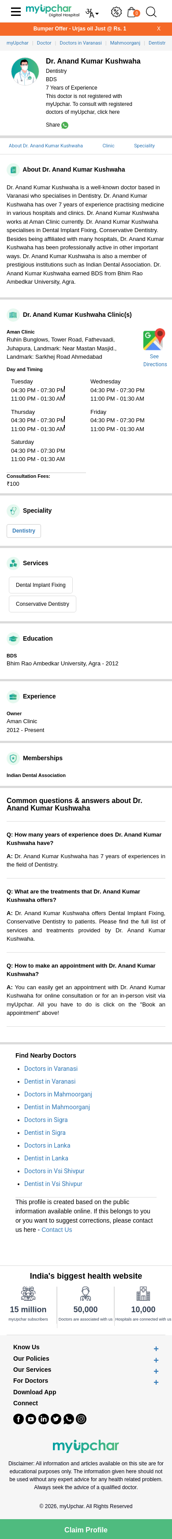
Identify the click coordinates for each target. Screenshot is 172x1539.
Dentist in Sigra (45, 1132)
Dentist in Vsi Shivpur (53, 1183)
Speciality (144, 146)
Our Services (32, 1369)
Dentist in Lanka (46, 1158)
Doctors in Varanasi (51, 1068)
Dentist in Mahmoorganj (57, 1107)
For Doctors (30, 1381)
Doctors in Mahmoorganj (58, 1094)
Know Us (26, 1347)
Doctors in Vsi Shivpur (54, 1171)
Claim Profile (86, 1530)
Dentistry (23, 531)
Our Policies (31, 1358)
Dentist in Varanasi (50, 1081)
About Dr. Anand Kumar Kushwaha (46, 146)
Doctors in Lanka (47, 1145)
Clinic (108, 146)
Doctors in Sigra (46, 1119)
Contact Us (56, 1229)
